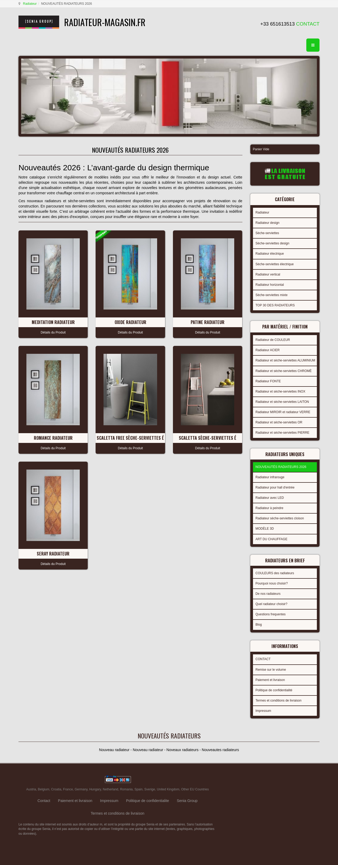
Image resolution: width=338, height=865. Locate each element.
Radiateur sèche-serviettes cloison (280, 518)
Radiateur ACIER (268, 350)
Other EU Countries (195, 789)
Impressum (263, 711)
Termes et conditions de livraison (279, 700)
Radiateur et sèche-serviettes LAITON (282, 402)
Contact (43, 801)
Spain (138, 789)
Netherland (110, 789)
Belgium (43, 789)
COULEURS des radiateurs (275, 573)
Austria (31, 789)
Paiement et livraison (270, 680)
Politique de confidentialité (274, 690)
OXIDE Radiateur (130, 322)
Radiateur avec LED (270, 498)
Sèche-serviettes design (272, 243)
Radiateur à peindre (269, 508)
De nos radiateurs (268, 594)
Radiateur (30, 4)
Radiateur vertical (268, 274)
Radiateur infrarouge (270, 477)
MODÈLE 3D (265, 528)
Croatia (56, 789)
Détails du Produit (53, 332)
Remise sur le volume (271, 669)
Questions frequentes (271, 614)
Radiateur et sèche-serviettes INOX (281, 391)
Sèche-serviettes (267, 233)
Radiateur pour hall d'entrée (275, 487)
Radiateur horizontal (270, 285)
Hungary (95, 789)
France (68, 789)
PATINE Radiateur (207, 322)
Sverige (149, 789)
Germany (81, 789)
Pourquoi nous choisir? (272, 583)
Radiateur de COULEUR (273, 340)
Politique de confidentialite (147, 801)
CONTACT (263, 659)
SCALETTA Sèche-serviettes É (207, 438)
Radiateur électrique (270, 253)
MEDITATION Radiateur (53, 322)
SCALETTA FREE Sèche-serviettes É (130, 438)
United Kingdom (168, 789)
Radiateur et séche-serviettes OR (279, 422)
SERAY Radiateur (53, 553)
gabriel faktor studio (299, 779)
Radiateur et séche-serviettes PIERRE (282, 432)
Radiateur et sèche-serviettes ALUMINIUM (285, 360)
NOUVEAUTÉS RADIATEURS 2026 (281, 467)
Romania (126, 789)
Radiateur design (268, 223)
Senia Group (187, 801)
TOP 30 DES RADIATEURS (275, 305)
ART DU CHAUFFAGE (272, 539)
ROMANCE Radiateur (53, 438)
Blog (259, 624)
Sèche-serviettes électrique (275, 264)
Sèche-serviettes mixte (272, 295)
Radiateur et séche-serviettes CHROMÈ (284, 371)
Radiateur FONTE (268, 381)
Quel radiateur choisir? (272, 604)
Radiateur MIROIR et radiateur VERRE (283, 412)
